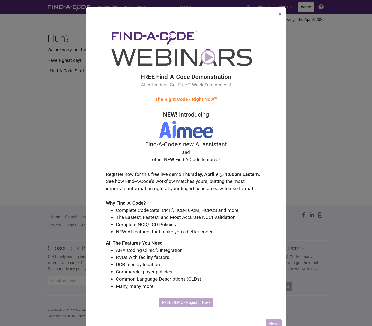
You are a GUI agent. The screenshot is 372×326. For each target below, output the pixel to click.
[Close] (280, 14)
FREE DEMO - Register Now (186, 302)
